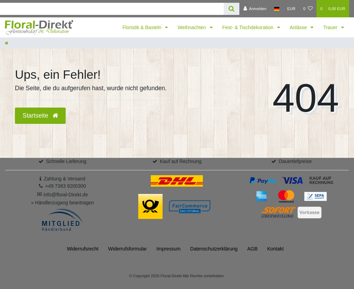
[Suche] (231, 9)
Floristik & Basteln (142, 27)
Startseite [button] (40, 115)
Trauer (331, 27)
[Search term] (112, 9)
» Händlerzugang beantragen (62, 202)
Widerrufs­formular (127, 249)
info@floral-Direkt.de (62, 194)
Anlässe (299, 27)
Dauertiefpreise (295, 161)
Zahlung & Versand (64, 178)
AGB (252, 249)
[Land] (276, 8)
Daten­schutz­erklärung (214, 249)
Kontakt (275, 249)
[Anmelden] (254, 8)
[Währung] (291, 8)
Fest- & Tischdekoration (248, 27)
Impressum (168, 249)
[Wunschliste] (307, 8)
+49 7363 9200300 (65, 186)
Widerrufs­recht (82, 249)
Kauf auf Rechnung (180, 161)
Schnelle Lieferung (66, 161)
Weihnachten (192, 27)
